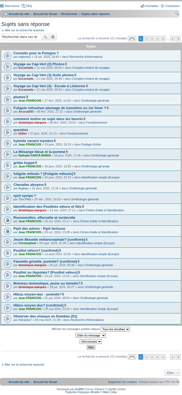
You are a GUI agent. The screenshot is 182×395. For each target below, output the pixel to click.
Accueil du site (19, 14)
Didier (22, 133)
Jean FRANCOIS (29, 100)
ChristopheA (27, 243)
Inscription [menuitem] (151, 5)
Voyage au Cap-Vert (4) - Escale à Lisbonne (49, 86)
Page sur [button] (132, 38)
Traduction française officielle (82, 392)
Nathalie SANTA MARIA (34, 155)
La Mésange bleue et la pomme (39, 152)
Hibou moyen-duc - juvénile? (37, 294)
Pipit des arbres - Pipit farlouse (39, 229)
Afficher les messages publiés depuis (91, 329)
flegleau (23, 188)
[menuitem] (122, 382)
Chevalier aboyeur (28, 185)
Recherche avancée (53, 37)
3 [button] (152, 38)
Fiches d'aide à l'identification (105, 210)
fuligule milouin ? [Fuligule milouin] (43, 174)
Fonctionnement (96, 122)
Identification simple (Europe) (100, 177)
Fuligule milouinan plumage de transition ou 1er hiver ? (59, 108)
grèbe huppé (23, 163)
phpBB (79, 389)
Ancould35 (25, 111)
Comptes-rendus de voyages (91, 67)
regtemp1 (24, 56)
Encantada (25, 67)
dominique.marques (32, 122)
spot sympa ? (24, 196)
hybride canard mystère (33, 141)
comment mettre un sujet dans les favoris (48, 119)
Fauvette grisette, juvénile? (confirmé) (45, 261)
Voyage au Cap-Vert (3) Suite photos (43, 75)
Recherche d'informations (86, 56)
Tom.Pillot (24, 199)
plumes (19, 97)
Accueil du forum (45, 14)
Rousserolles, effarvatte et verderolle (44, 218)
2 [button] (146, 38)
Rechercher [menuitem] (177, 14)
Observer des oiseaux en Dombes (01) (45, 316)
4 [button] (157, 38)
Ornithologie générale (95, 100)
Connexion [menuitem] (172, 5)
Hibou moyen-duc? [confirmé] (38, 305)
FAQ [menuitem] (29, 5)
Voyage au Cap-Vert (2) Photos (38, 64)
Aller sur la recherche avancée (24, 30)
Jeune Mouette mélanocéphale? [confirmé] (49, 239)
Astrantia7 (25, 319)
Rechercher (45, 37)
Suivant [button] (178, 38)
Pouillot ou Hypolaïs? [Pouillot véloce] (45, 272)
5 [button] (163, 38)
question (20, 130)
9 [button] (172, 38)
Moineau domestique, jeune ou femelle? (46, 283)
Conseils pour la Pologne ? (36, 53)
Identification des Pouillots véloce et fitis (47, 207)
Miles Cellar (110, 392)
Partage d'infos (91, 144)
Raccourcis (12, 5)
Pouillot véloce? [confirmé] (36, 250)
